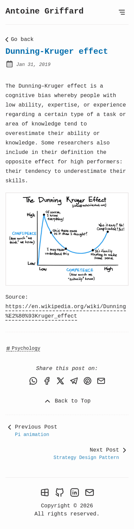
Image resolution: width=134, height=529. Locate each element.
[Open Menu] (122, 12)
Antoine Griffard (44, 11)
